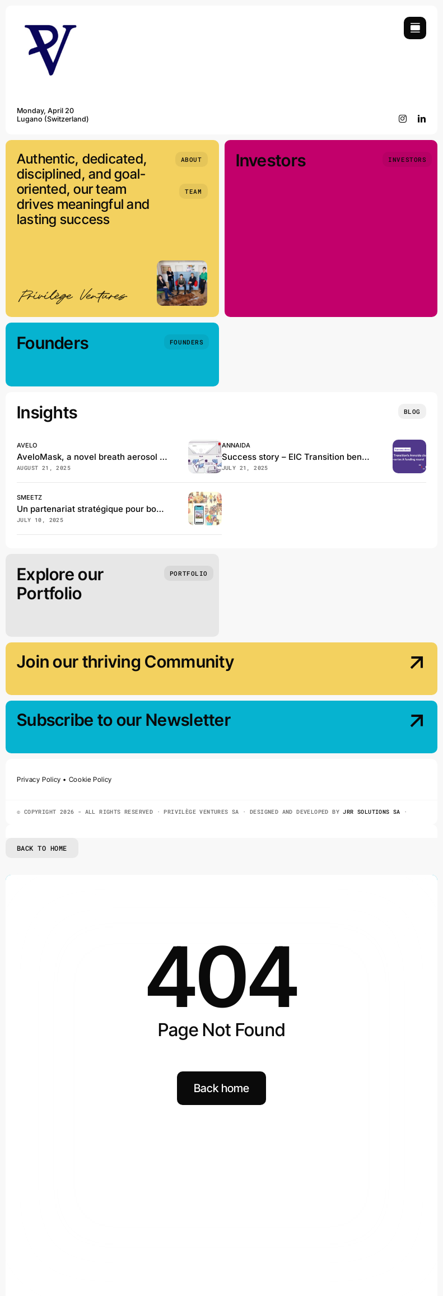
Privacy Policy (39, 779)
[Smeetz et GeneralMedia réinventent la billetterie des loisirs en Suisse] (205, 496)
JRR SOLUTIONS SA (371, 811)
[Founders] (186, 341)
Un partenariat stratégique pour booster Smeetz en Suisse (134, 509)
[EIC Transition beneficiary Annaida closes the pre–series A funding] (409, 444)
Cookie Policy (90, 779)
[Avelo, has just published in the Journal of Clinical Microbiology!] (205, 444)
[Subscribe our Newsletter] (377, 728)
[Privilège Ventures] (50, 21)
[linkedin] (422, 119)
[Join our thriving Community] (377, 670)
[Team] (193, 191)
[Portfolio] (188, 573)
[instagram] (403, 119)
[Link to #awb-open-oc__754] (415, 28)
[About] (191, 159)
